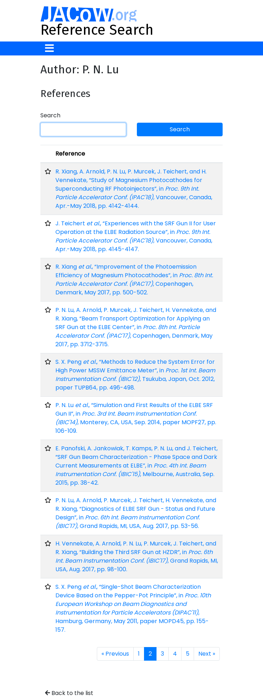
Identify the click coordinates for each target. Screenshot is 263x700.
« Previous (115, 654)
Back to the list (69, 693)
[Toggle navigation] (49, 48)
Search (50, 115)
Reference (70, 154)
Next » (206, 654)
